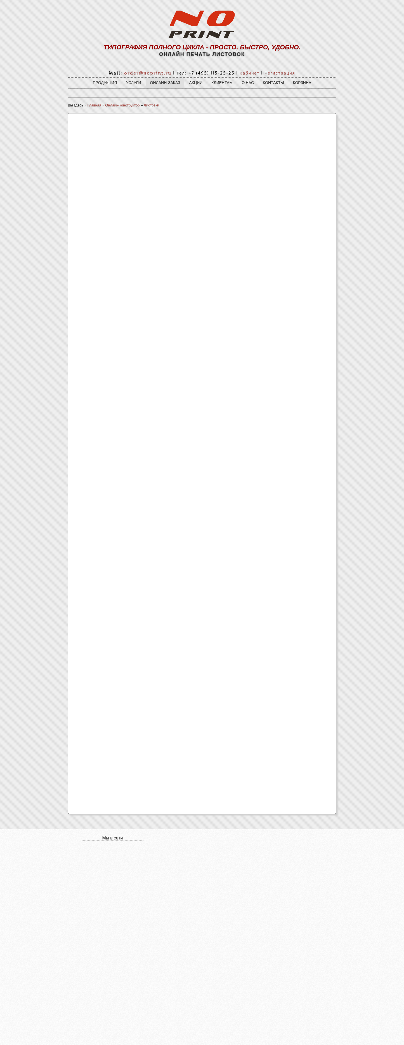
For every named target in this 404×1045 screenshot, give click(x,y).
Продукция (105, 82)
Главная (94, 105)
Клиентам (222, 82)
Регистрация (279, 73)
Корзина (302, 82)
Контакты (273, 82)
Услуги (133, 82)
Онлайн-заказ (165, 82)
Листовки (151, 105)
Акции (195, 82)
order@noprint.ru (147, 73)
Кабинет (249, 73)
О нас (248, 82)
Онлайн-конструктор (122, 105)
